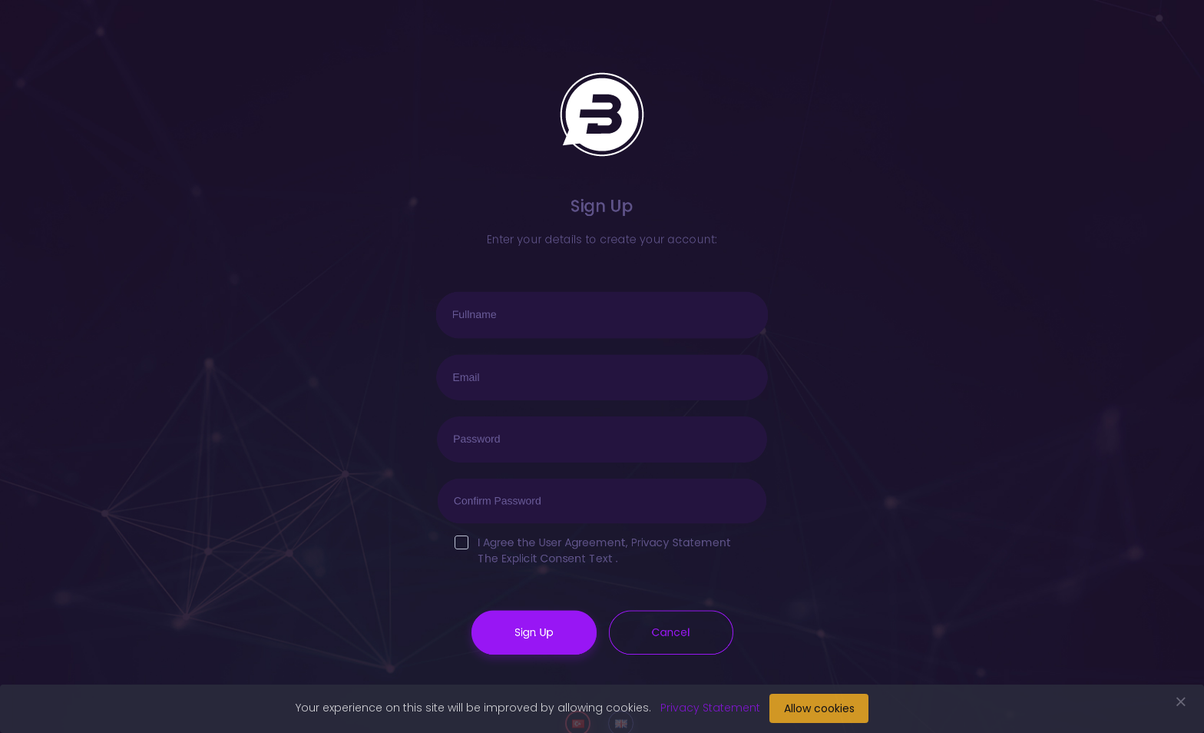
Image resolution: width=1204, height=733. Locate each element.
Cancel (670, 629)
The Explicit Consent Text (545, 557)
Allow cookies (819, 708)
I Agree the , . (592, 550)
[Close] (1181, 697)
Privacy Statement (679, 541)
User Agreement (582, 541)
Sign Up (534, 629)
